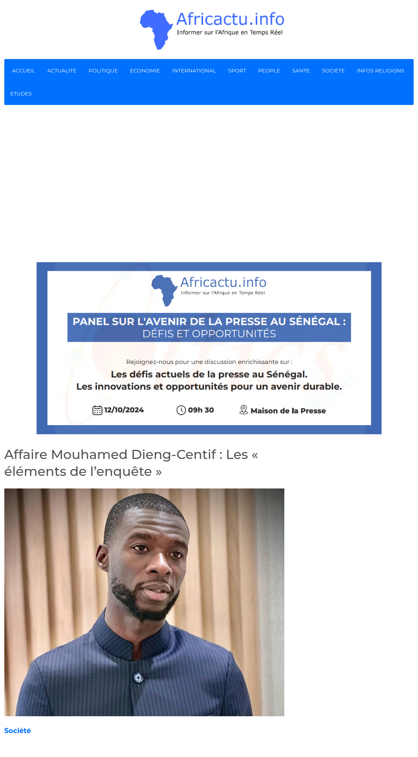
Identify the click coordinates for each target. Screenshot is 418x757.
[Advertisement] (209, 183)
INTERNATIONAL (194, 70)
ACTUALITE (61, 70)
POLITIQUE (103, 70)
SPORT (237, 70)
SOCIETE (333, 70)
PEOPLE (269, 70)
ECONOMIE (145, 70)
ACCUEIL (23, 70)
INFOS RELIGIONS (380, 70)
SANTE (301, 70)
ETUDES (21, 93)
